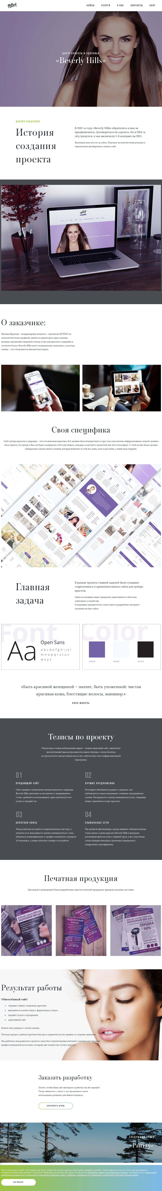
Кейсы (91, 5)
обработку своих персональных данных (107, 1172)
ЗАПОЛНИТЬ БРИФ (56, 1106)
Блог (153, 5)
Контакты (137, 5)
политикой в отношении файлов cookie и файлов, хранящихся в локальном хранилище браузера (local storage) (82, 1175)
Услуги (105, 5)
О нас (120, 5)
